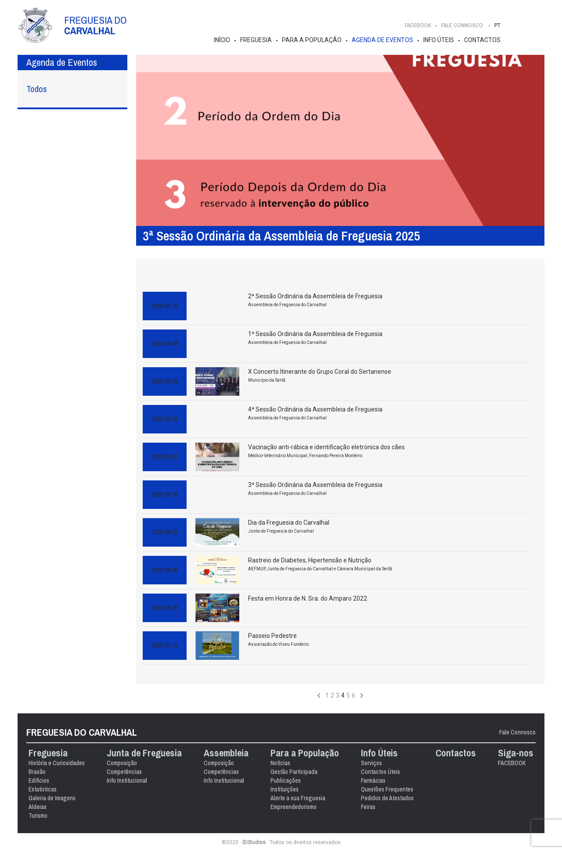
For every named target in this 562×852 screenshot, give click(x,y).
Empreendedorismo (293, 807)
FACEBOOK (418, 25)
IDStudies (254, 842)
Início (222, 39)
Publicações (285, 780)
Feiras (368, 807)
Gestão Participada (293, 772)
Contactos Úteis (380, 772)
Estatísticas (43, 789)
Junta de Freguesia (144, 753)
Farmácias (373, 780)
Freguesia (256, 39)
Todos (36, 88)
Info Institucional (127, 780)
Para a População (312, 39)
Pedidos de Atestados (387, 798)
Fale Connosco (517, 732)
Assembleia (226, 753)
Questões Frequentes (387, 789)
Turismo (38, 816)
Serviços (371, 763)
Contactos (482, 39)
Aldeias (38, 807)
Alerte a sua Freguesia (297, 798)
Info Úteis (438, 39)
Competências (124, 772)
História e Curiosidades (57, 763)
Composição (122, 763)
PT (497, 25)
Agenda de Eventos (382, 39)
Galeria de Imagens (52, 798)
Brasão (37, 772)
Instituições (284, 789)
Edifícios (39, 780)
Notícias (280, 763)
